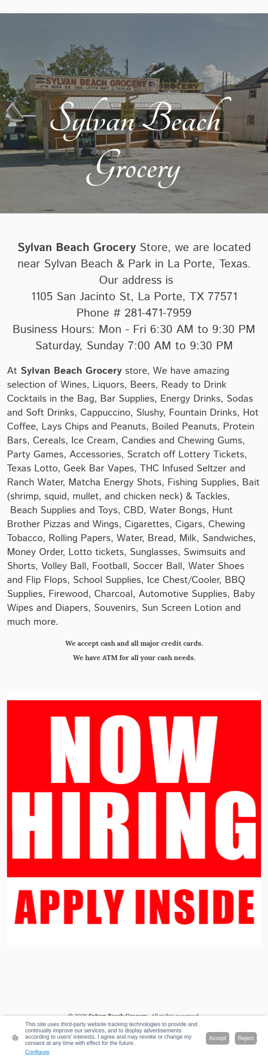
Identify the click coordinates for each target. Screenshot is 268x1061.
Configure (37, 1052)
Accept (217, 1038)
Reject (246, 1038)
